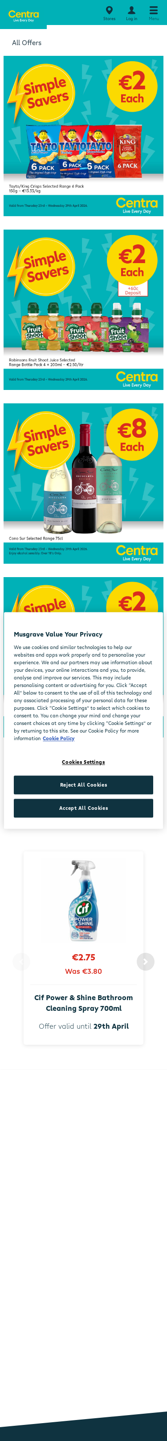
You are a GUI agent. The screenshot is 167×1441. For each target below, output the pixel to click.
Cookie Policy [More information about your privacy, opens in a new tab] (58, 738)
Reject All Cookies (83, 785)
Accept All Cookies (83, 808)
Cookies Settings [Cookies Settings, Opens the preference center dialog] (83, 762)
